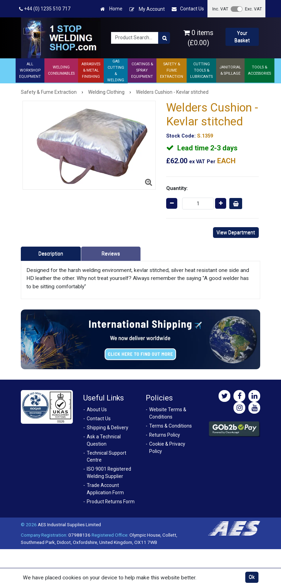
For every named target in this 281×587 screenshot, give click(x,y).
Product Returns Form (111, 501)
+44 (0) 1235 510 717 (44, 8)
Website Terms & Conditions (167, 413)
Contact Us (188, 8)
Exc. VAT (253, 8)
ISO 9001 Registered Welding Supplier (109, 472)
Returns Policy (164, 435)
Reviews (111, 253)
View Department (235, 232)
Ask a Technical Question (104, 440)
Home (111, 8)
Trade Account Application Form (105, 488)
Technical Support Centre (106, 456)
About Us (97, 409)
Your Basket (242, 36)
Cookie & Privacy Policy (167, 447)
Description (51, 253)
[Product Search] (164, 38)
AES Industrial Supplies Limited (69, 524)
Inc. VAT (220, 8)
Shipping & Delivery (107, 427)
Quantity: (177, 188)
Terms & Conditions (170, 426)
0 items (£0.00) (198, 38)
